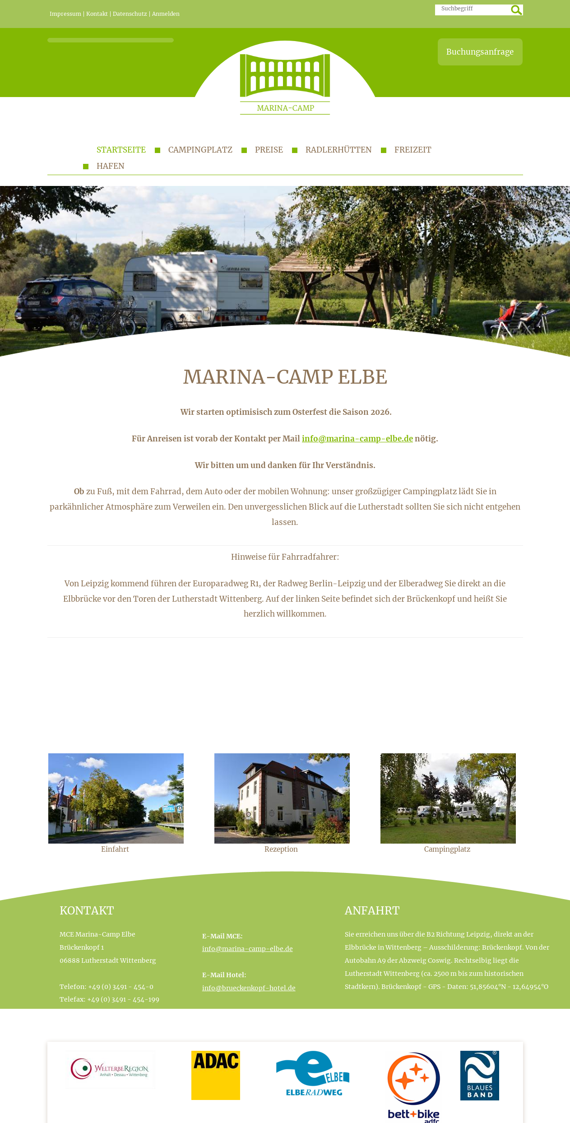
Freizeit (412, 150)
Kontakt (97, 14)
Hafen (111, 166)
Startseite (121, 150)
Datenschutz (130, 14)
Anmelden (166, 14)
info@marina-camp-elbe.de (357, 439)
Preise (269, 150)
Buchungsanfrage (480, 52)
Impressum (65, 14)
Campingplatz (200, 150)
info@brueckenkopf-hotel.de (249, 988)
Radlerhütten (339, 150)
